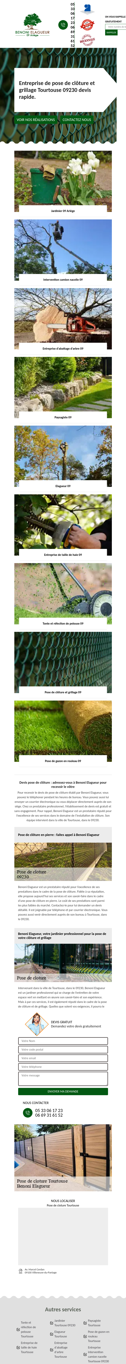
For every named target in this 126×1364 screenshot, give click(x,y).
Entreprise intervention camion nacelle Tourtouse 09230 (98, 1354)
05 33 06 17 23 (73, 13)
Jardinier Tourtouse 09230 (64, 1323)
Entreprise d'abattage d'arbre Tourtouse (61, 1349)
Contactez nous (77, 119)
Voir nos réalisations (36, 119)
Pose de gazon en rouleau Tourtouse (98, 1336)
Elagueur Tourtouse (60, 1334)
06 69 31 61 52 (73, 36)
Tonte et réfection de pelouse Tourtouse (28, 1329)
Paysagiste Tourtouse (94, 1323)
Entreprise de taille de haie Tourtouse (29, 1347)
